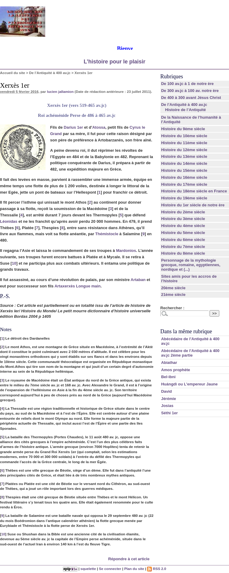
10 (14, 263)
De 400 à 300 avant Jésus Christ (191, 97)
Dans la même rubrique (186, 331)
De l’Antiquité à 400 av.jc (49, 73)
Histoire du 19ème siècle (184, 198)
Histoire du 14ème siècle (184, 163)
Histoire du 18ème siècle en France (194, 191)
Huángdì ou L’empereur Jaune (189, 384)
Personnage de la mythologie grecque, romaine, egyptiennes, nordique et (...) (190, 265)
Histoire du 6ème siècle (183, 239)
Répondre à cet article (128, 559)
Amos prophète (175, 370)
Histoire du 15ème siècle (184, 170)
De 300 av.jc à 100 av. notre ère (190, 90)
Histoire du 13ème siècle (184, 156)
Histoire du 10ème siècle (184, 136)
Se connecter (110, 569)
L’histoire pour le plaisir (114, 62)
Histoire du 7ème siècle (183, 246)
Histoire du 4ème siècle (183, 225)
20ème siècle (173, 288)
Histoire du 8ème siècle (183, 253)
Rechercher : (172, 308)
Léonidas (8, 221)
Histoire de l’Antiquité (185, 109)
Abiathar (169, 362)
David (166, 391)
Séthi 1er (169, 413)
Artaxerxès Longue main (77, 286)
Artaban (138, 279)
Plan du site (134, 569)
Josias (167, 405)
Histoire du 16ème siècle (184, 177)
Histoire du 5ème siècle (183, 232)
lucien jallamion (60, 91)
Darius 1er (73, 127)
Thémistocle (106, 234)
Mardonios (126, 250)
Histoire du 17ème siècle (184, 184)
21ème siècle (173, 294)
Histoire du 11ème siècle (184, 143)
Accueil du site (12, 73)
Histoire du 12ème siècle (184, 149)
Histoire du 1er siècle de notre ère (192, 205)
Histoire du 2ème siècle (183, 212)
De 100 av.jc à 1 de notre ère (187, 83)
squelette (88, 569)
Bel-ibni (168, 377)
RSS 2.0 (156, 569)
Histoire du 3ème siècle (183, 218)
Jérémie (168, 398)
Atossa (98, 127)
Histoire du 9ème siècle (183, 129)
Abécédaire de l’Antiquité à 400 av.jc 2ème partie (190, 353)
